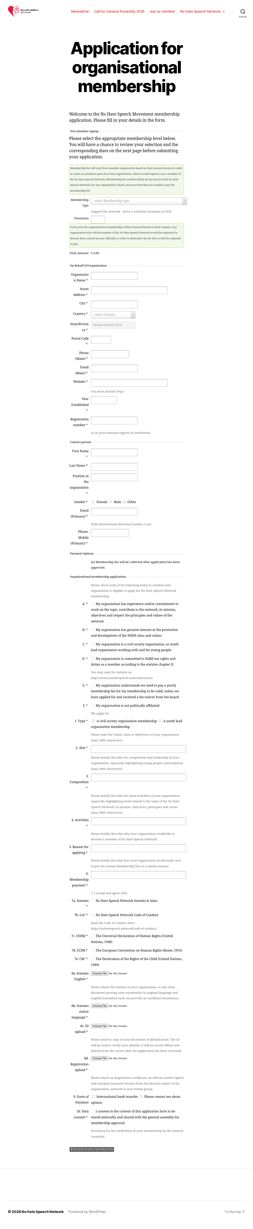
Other (131, 508)
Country (80, 320)
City (83, 309)
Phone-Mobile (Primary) (80, 543)
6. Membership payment (79, 885)
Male (117, 508)
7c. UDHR (79, 942)
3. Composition (79, 788)
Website (80, 388)
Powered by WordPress (88, 1218)
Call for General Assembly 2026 (119, 14)
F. (85, 712)
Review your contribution (92, 1155)
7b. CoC (81, 921)
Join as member (162, 14)
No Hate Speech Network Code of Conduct (127, 921)
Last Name (78, 472)
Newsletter (80, 14)
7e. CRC (81, 965)
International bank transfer (117, 1103)
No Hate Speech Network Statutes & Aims (126, 907)
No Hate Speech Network (200, 14)
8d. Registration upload (79, 1070)
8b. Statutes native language (80, 1018)
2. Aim (82, 754)
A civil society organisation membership (126, 727)
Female (101, 508)
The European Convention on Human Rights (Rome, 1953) (139, 956)
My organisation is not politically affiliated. (128, 712)
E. (85, 691)
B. (85, 636)
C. (85, 650)
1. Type (81, 727)
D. (85, 665)
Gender (81, 508)
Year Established (80, 411)
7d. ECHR (80, 956)
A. (85, 610)
